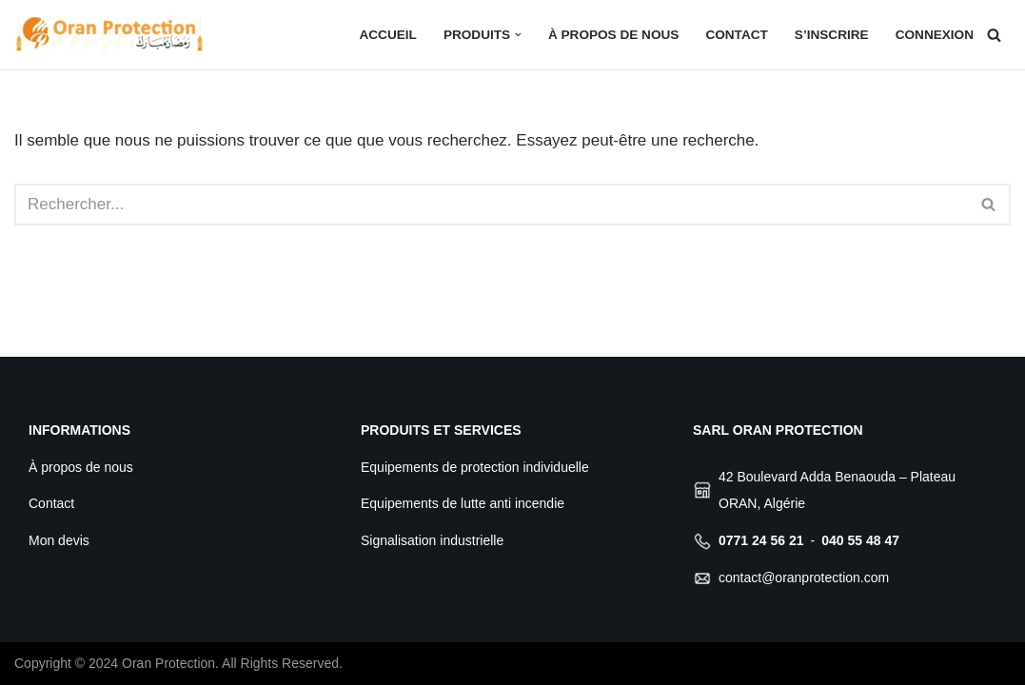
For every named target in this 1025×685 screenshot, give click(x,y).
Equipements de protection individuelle (475, 467)
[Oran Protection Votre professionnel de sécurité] (109, 34)
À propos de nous (613, 35)
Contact (736, 35)
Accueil (387, 35)
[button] (518, 34)
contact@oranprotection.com (804, 577)
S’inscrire (832, 35)
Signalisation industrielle (432, 540)
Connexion (935, 35)
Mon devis (59, 540)
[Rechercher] (994, 35)
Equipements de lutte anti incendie (462, 503)
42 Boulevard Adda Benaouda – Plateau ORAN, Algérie (837, 490)
